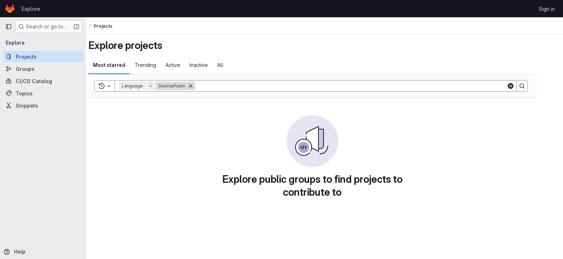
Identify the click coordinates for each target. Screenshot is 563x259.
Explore (31, 9)
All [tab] (232, 65)
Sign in (547, 9)
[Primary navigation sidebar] (8, 26)
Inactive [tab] (211, 65)
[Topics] (43, 93)
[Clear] (522, 86)
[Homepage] (10, 8)
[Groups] (43, 68)
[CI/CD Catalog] (43, 81)
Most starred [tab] (121, 65)
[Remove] (203, 86)
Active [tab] (185, 65)
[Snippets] (43, 105)
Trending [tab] (157, 65)
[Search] (363, 86)
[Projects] (43, 56)
